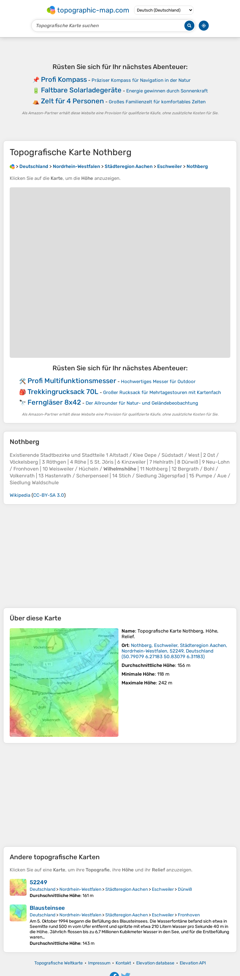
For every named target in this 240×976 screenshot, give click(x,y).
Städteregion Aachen (126, 889)
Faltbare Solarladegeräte (81, 90)
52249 (38, 882)
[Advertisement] (120, 556)
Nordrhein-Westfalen (80, 889)
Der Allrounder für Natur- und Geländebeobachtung (142, 403)
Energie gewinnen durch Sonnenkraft (167, 91)
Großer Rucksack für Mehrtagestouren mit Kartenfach (162, 392)
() (174, 651)
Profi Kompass (64, 79)
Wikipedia (20, 495)
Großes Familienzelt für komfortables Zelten (157, 102)
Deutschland (42, 889)
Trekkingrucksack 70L (63, 391)
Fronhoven (189, 915)
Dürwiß (185, 889)
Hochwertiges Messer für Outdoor (158, 381)
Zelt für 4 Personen (72, 101)
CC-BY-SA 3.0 (48, 495)
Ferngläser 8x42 (54, 402)
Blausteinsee (47, 908)
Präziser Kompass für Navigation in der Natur (141, 80)
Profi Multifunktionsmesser (72, 381)
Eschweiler (163, 889)
